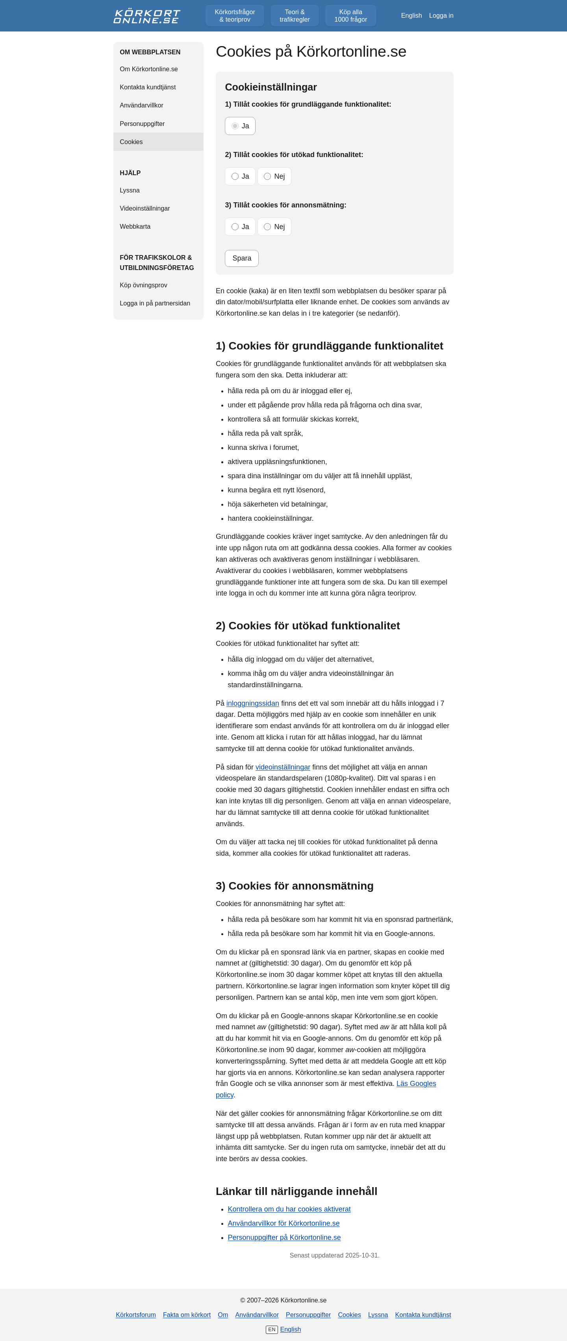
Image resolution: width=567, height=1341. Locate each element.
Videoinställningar (145, 208)
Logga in (441, 15)
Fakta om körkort (187, 1314)
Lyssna (130, 190)
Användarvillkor (141, 105)
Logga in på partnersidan (155, 303)
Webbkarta (135, 226)
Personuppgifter (142, 123)
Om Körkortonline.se (149, 68)
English (411, 15)
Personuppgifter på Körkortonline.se (284, 1237)
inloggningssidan (252, 703)
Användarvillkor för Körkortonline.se (284, 1223)
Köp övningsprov (143, 285)
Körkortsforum (136, 1314)
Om (223, 1314)
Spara (241, 258)
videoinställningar (283, 767)
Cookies (349, 1314)
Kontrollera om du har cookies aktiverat (289, 1209)
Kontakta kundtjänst (148, 87)
